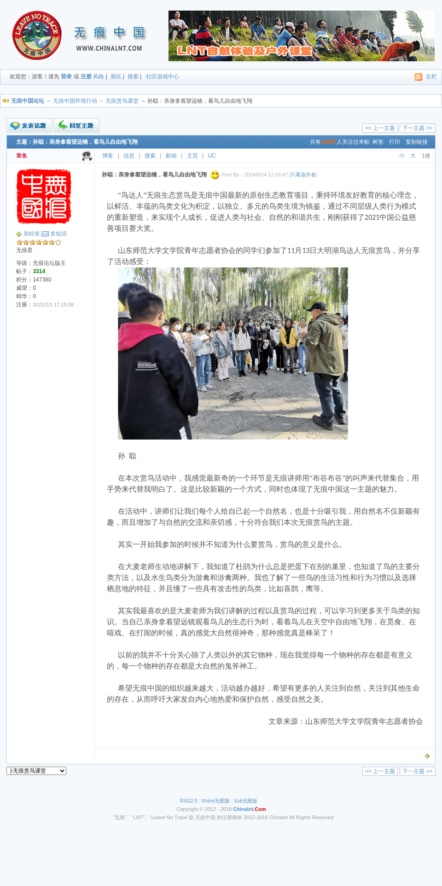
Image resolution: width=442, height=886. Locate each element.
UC (211, 156)
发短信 (58, 233)
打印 (394, 142)
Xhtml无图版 (216, 801)
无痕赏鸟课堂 (122, 101)
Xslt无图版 (245, 801)
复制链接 (417, 142)
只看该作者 (303, 174)
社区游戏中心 (162, 76)
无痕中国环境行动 (75, 101)
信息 (128, 156)
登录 (66, 76)
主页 (192, 156)
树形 (378, 142)
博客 (107, 156)
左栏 (431, 76)
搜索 (133, 76)
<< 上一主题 (380, 128)
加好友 (31, 233)
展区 (116, 76)
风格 (98, 76)
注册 (86, 76)
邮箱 (171, 156)
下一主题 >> (417, 128)
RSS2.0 (189, 801)
